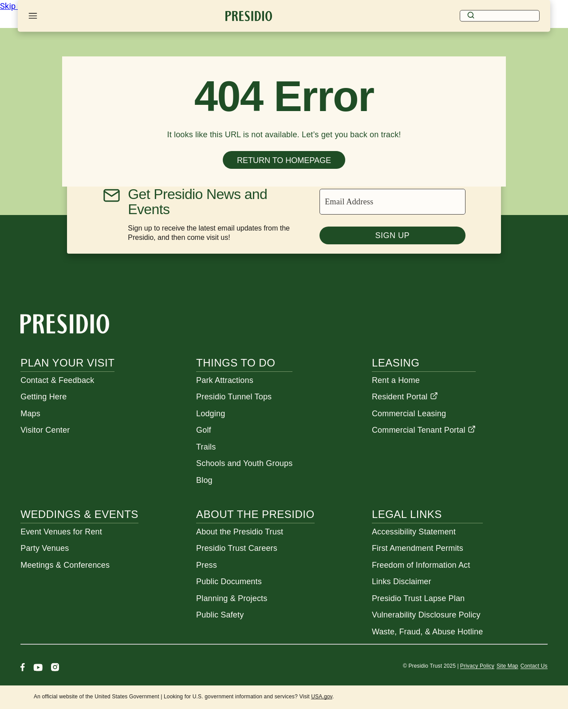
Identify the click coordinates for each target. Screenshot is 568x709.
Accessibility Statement (414, 531)
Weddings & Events (79, 514)
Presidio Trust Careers (236, 548)
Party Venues (44, 548)
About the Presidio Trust (239, 531)
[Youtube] (38, 668)
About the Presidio (255, 514)
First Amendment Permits (417, 548)
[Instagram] (55, 668)
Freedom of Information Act (421, 565)
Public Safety (220, 614)
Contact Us (534, 666)
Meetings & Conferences (65, 565)
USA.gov (321, 696)
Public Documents (229, 581)
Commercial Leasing (409, 413)
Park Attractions (224, 380)
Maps (30, 413)
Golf (203, 430)
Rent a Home (396, 380)
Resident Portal (405, 396)
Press (206, 565)
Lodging (210, 413)
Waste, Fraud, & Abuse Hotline (427, 631)
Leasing (395, 363)
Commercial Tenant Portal (424, 430)
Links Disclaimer (401, 581)
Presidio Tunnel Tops (234, 396)
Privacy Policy (477, 666)
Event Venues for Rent (61, 531)
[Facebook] (22, 668)
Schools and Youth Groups (244, 463)
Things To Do (235, 363)
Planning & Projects (231, 598)
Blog (204, 480)
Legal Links (407, 514)
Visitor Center (45, 430)
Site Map (507, 666)
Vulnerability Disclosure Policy (426, 614)
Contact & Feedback (57, 380)
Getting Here (43, 396)
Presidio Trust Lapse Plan (418, 598)
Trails (206, 446)
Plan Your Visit (67, 363)
